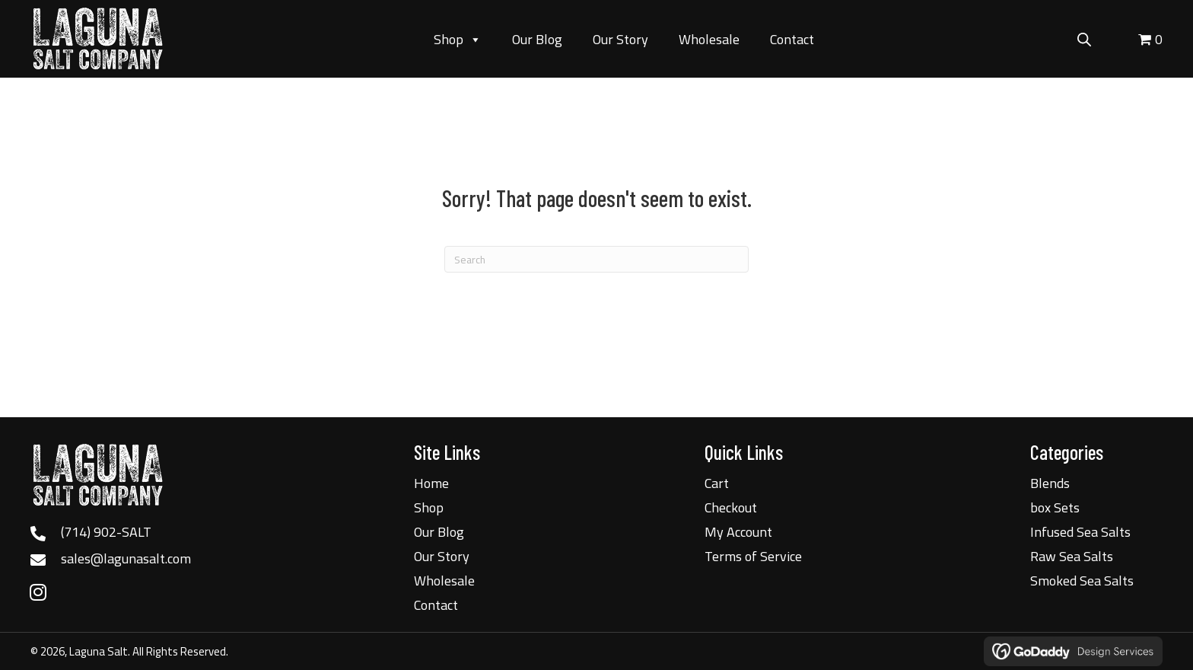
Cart (717, 483)
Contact (792, 39)
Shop (458, 39)
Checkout (731, 507)
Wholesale (709, 39)
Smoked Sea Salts (1082, 580)
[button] (38, 591)
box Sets (1055, 507)
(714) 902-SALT (106, 531)
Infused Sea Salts (1080, 532)
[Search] (596, 259)
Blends (1050, 483)
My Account (738, 532)
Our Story (620, 39)
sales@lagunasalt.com (126, 558)
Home (431, 483)
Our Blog (537, 39)
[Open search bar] (1084, 37)
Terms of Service (753, 556)
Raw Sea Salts (1071, 556)
